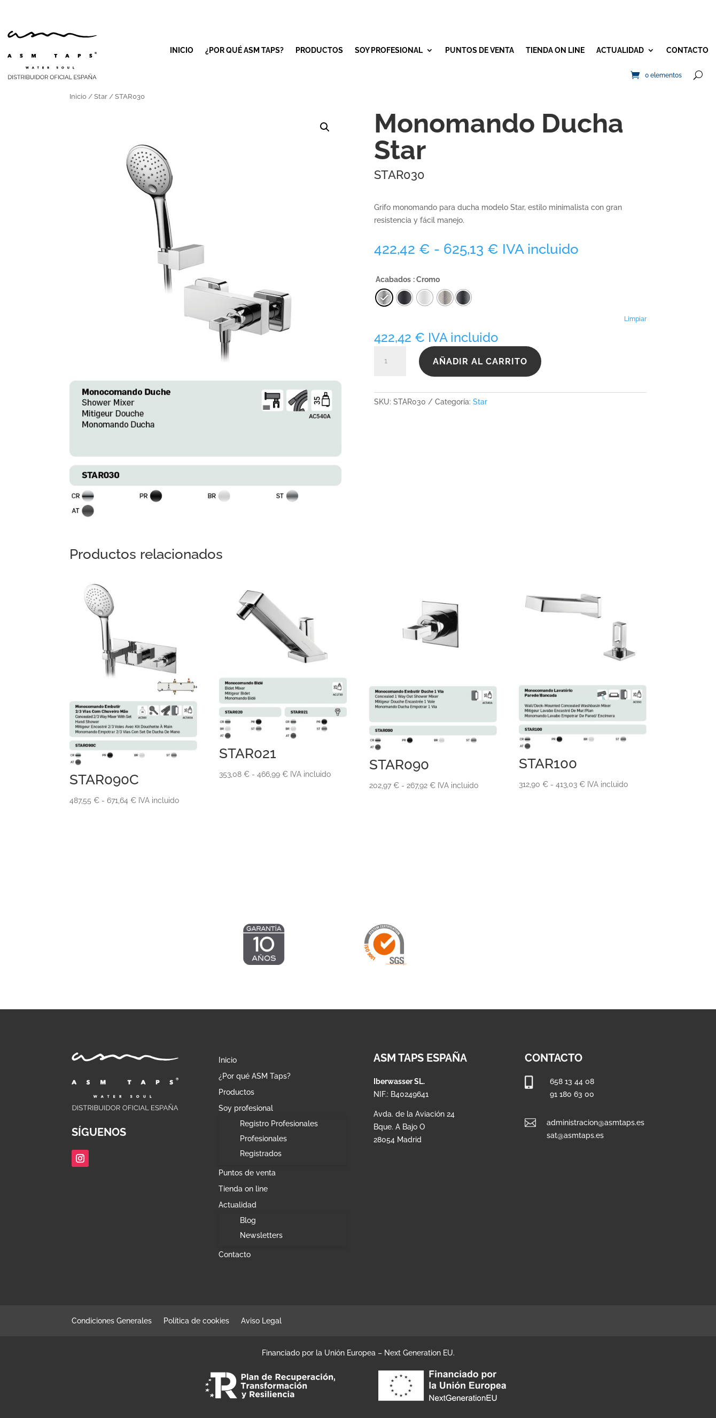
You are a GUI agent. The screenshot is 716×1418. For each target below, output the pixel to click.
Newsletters (261, 1235)
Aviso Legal (261, 1321)
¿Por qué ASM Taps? (244, 50)
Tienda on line (555, 50)
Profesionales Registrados (263, 1146)
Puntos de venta (479, 50)
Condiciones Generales (112, 1321)
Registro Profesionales (279, 1123)
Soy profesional (389, 50)
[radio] (463, 298)
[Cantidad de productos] (390, 361)
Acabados (393, 279)
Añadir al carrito (480, 361)
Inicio (181, 50)
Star (100, 96)
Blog (248, 1220)
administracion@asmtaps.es (595, 1122)
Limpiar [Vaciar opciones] (635, 319)
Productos (319, 50)
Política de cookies (196, 1321)
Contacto (687, 50)
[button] (324, 127)
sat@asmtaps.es (575, 1135)
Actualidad (620, 50)
